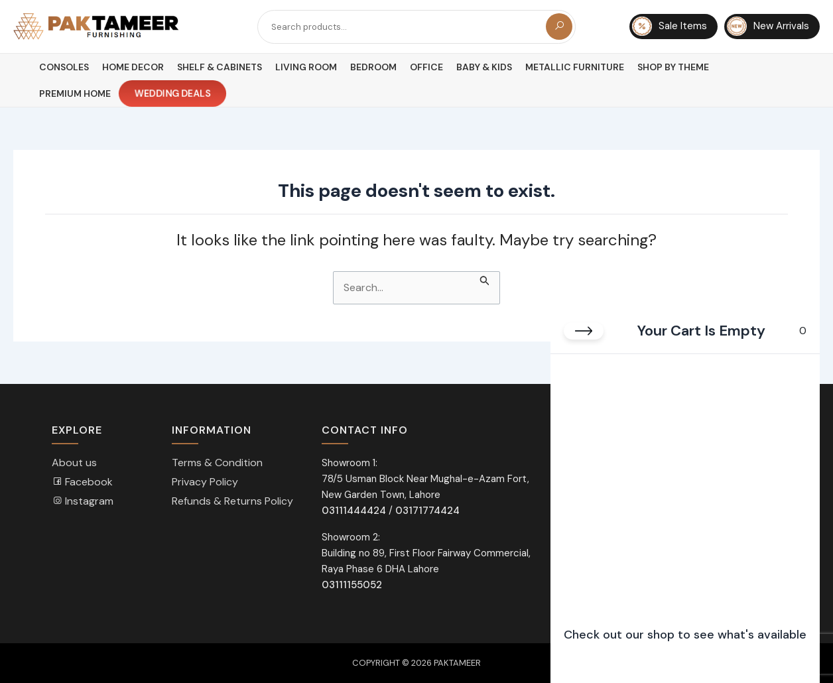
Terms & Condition (217, 462)
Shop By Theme (673, 67)
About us (74, 462)
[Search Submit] (485, 279)
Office (426, 67)
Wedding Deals (173, 94)
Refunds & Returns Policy (232, 501)
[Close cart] (584, 331)
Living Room (306, 67)
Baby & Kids (484, 67)
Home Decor (133, 67)
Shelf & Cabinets (219, 67)
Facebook (82, 482)
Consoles (64, 67)
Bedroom (373, 67)
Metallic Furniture (574, 67)
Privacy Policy (205, 482)
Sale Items (669, 26)
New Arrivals (768, 26)
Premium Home (75, 93)
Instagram (82, 501)
